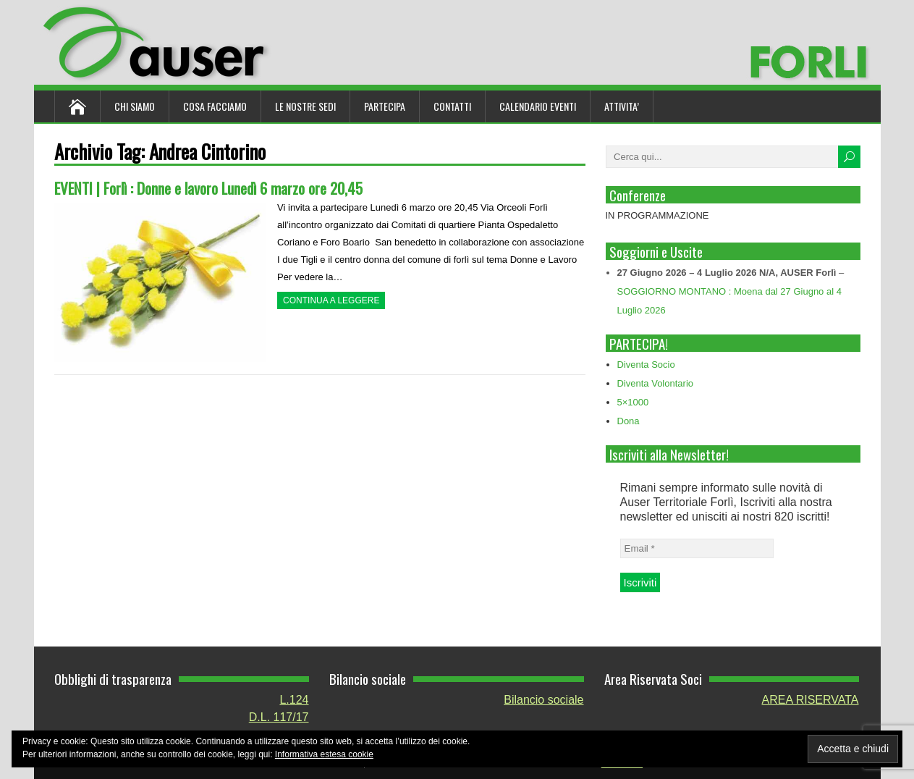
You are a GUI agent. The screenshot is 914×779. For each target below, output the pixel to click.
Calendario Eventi (537, 106)
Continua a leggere (331, 300)
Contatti (452, 106)
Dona (628, 421)
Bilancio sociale (543, 700)
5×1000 (633, 402)
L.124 (293, 700)
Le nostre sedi (305, 106)
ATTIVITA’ (621, 106)
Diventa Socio (646, 364)
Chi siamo (134, 106)
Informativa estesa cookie (324, 754)
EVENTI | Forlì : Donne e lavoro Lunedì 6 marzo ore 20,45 (208, 188)
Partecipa (384, 106)
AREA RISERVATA (810, 700)
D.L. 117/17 (279, 717)
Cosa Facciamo (215, 106)
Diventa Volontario (655, 383)
